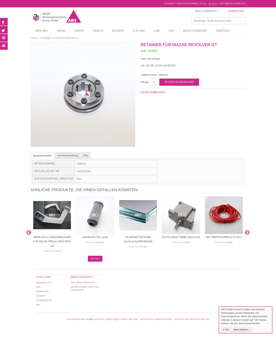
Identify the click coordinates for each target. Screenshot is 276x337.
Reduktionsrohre (195, 30)
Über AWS (41, 30)
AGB (38, 287)
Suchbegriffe (44, 300)
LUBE (157, 30)
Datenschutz (44, 282)
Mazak (61, 30)
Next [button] (247, 232)
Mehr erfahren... (241, 329)
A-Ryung (139, 30)
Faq (38, 305)
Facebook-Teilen (180, 92)
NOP (171, 30)
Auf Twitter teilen (187, 92)
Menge (145, 82)
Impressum (42, 291)
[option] (52, 232)
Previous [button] (29, 232)
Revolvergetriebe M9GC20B (181, 237)
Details (95, 258)
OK (227, 329)
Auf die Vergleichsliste (153, 92)
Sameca (98, 30)
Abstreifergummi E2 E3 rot (224, 237)
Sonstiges (222, 30)
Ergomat (118, 30)
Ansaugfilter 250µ (95, 237)
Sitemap (40, 296)
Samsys (79, 30)
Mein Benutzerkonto (83, 282)
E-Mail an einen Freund (172, 92)
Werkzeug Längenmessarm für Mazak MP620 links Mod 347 (52, 241)
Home (34, 38)
